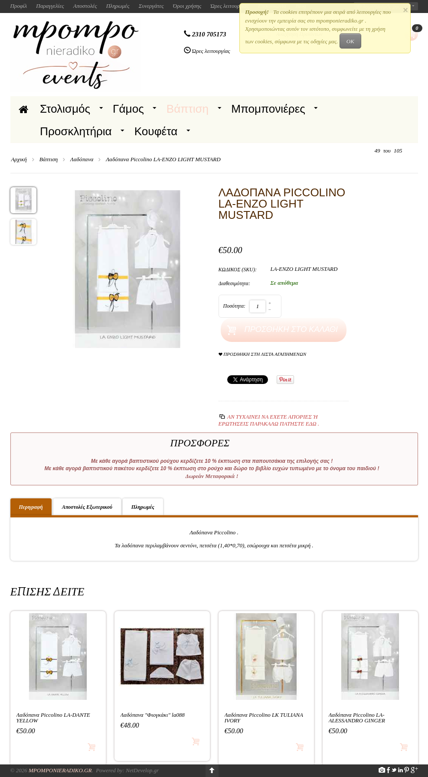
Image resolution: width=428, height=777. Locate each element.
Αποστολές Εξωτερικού (87, 507)
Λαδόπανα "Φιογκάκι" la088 (153, 715)
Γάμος (128, 108)
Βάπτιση (188, 108)
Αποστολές (85, 6)
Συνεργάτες (151, 6)
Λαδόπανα (81, 159)
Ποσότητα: (234, 306)
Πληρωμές (118, 6)
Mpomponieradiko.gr (60, 770)
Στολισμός (65, 108)
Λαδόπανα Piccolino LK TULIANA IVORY (264, 717)
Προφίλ (18, 6)
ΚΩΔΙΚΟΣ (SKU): (238, 270)
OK (350, 41)
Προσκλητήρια (76, 131)
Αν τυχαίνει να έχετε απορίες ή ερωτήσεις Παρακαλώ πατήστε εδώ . (269, 420)
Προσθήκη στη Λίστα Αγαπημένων (263, 354)
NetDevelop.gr (142, 770)
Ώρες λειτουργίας (230, 6)
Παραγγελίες (50, 6)
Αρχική (19, 159)
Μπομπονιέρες (268, 108)
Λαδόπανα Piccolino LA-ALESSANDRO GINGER (357, 717)
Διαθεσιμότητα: (234, 283)
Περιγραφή (31, 507)
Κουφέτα (156, 131)
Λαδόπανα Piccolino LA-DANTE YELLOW (53, 717)
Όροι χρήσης (187, 6)
